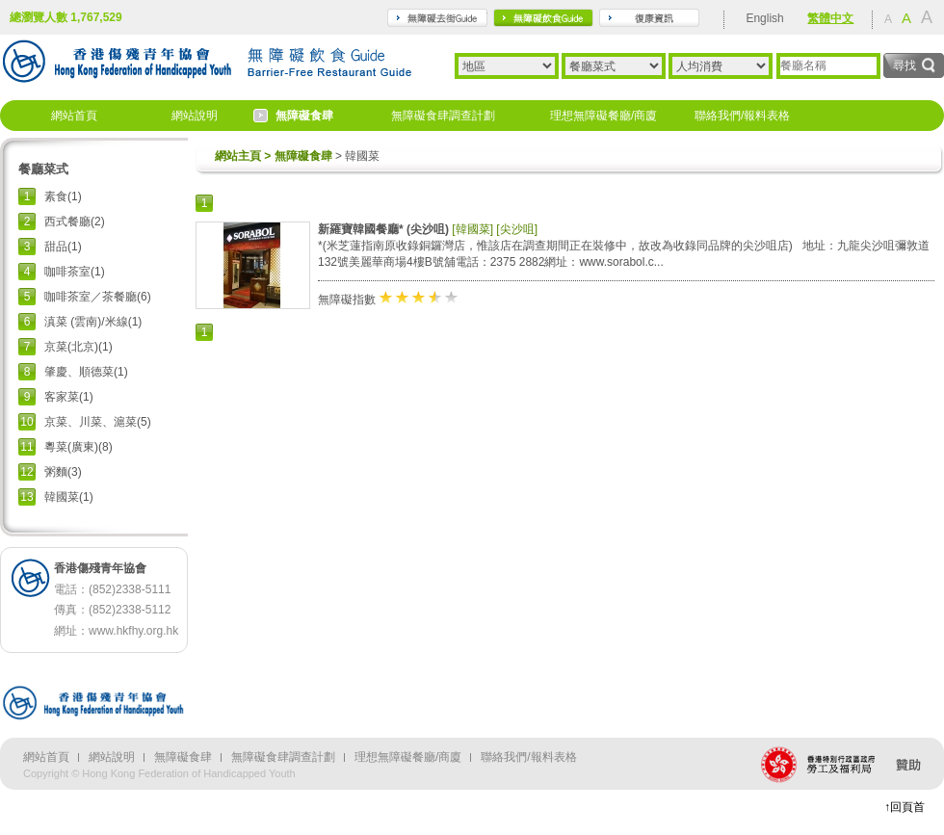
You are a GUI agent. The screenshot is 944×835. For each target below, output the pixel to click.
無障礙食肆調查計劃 (443, 115)
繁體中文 (830, 18)
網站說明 (194, 115)
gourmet (543, 18)
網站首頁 (74, 115)
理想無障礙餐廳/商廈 (603, 115)
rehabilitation (649, 18)
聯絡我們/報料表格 (742, 115)
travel (437, 18)
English (764, 18)
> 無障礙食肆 (296, 156)
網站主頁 (238, 156)
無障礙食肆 (304, 115)
